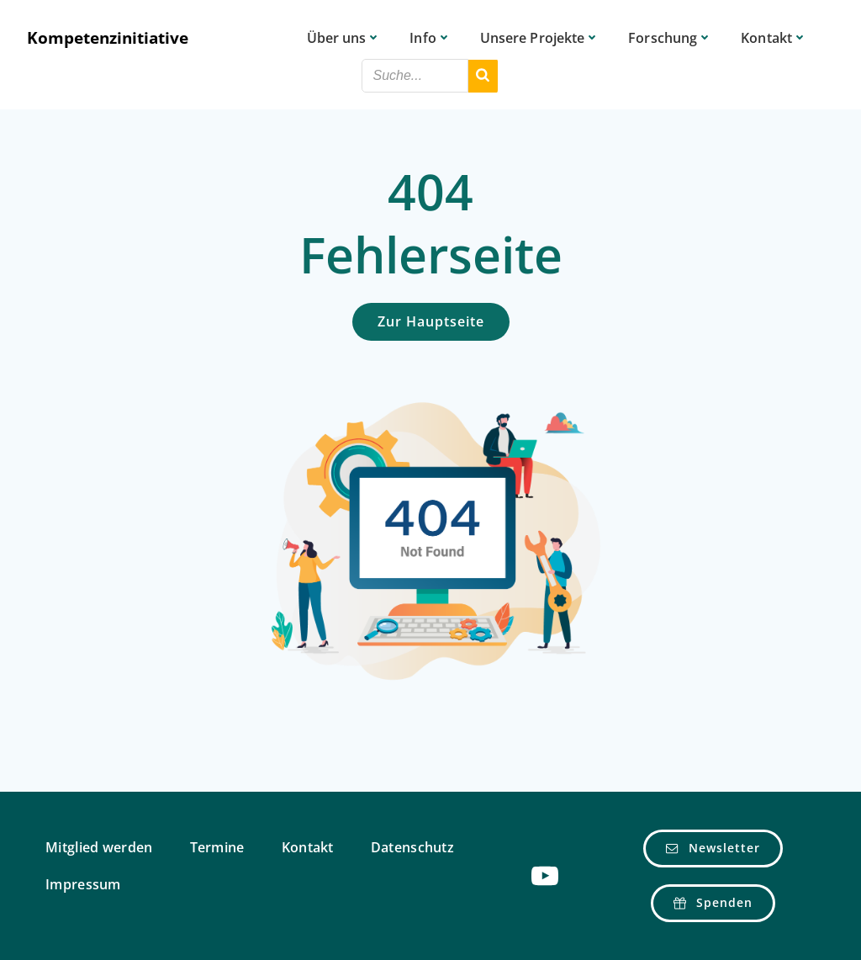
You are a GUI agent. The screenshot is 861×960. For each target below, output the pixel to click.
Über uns (344, 38)
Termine (217, 848)
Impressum (83, 885)
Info (430, 38)
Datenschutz (412, 848)
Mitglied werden (99, 848)
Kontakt (774, 38)
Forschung (670, 38)
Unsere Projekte (540, 38)
